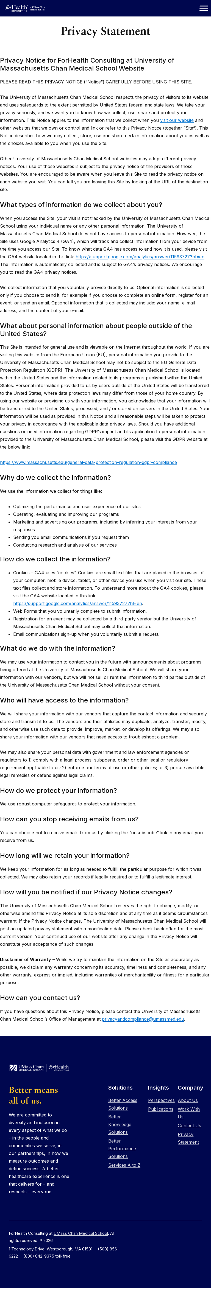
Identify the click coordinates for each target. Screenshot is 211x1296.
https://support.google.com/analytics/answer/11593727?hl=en (140, 256)
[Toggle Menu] (203, 8)
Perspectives (161, 1100)
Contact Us (189, 1125)
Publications (160, 1109)
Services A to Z (124, 1165)
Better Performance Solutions (122, 1148)
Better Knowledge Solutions (119, 1124)
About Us (188, 1100)
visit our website (177, 120)
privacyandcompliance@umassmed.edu (143, 1019)
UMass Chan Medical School (81, 1233)
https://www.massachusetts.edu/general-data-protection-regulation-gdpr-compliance (88, 462)
